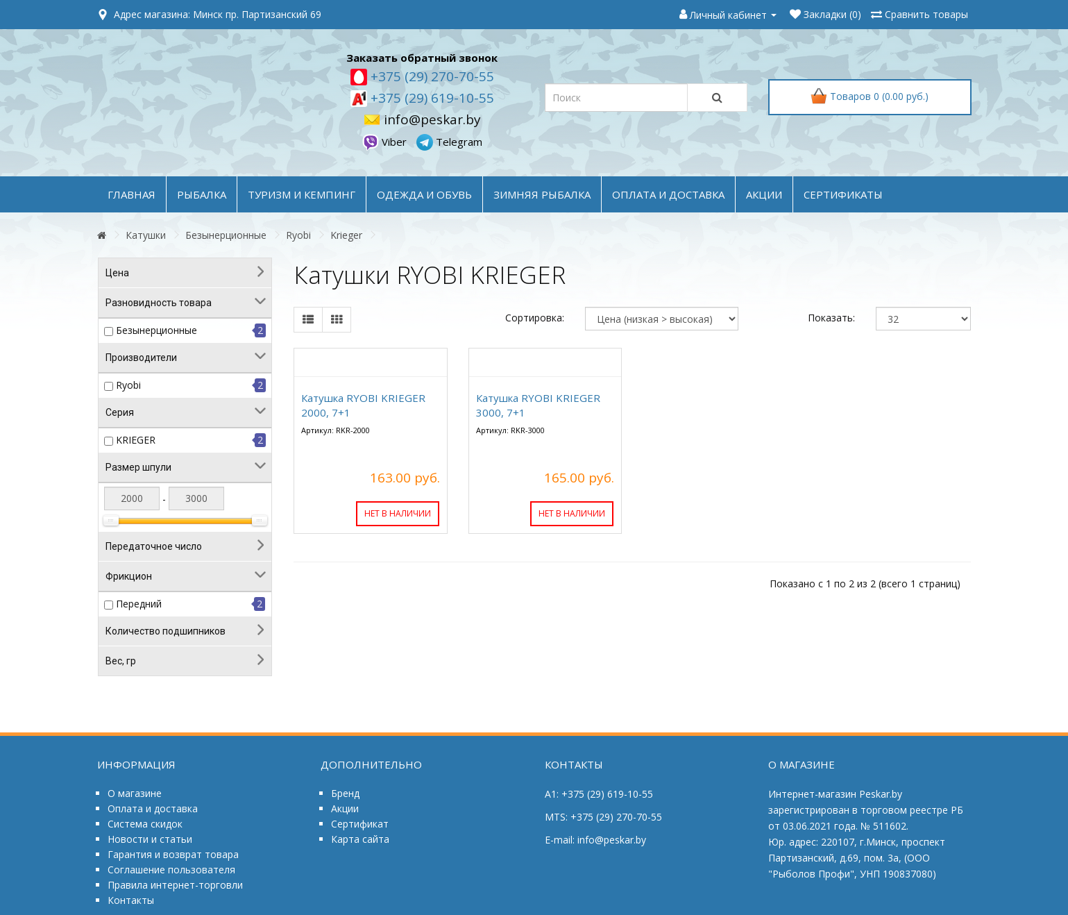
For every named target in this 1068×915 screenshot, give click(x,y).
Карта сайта (360, 839)
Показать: (831, 317)
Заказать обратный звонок (422, 58)
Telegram (449, 142)
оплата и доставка (668, 194)
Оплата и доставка (153, 808)
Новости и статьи (150, 839)
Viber (385, 142)
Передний (139, 603)
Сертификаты (843, 194)
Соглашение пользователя (171, 869)
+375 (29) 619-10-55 (430, 98)
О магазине (135, 793)
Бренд (345, 793)
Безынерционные (225, 235)
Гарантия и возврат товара (173, 854)
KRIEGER (135, 439)
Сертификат (360, 823)
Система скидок (145, 823)
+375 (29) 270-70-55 (430, 76)
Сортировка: (534, 317)
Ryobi (298, 235)
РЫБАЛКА (201, 194)
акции (764, 194)
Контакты (131, 900)
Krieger (346, 235)
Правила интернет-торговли (175, 884)
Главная (131, 194)
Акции (345, 808)
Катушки (146, 235)
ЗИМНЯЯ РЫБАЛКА (542, 194)
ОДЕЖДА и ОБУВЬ (424, 194)
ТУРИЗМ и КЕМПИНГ (301, 194)
